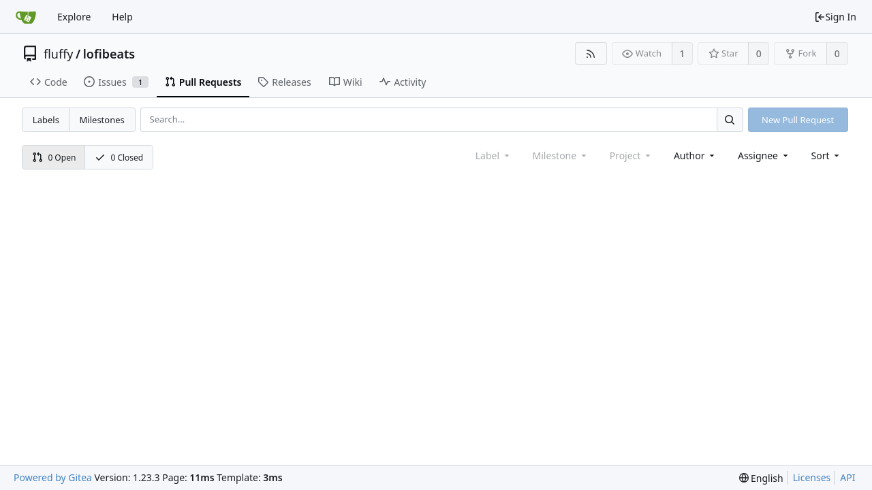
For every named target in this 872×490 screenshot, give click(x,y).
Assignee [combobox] (764, 155)
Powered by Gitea (53, 477)
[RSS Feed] (591, 53)
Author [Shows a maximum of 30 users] (695, 155)
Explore (74, 16)
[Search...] (730, 119)
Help (122, 16)
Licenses (812, 477)
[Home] (26, 17)
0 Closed (119, 157)
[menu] (827, 155)
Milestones (102, 120)
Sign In (835, 16)
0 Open (54, 157)
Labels (46, 120)
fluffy (59, 54)
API (847, 477)
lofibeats (109, 54)
